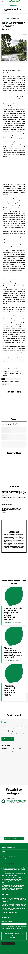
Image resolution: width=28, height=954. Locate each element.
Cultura (5, 57)
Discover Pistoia (8, 615)
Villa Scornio (5, 376)
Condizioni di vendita (12, 952)
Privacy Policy (10, 950)
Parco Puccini (5, 374)
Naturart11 (14, 371)
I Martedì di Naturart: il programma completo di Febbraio (10, 683)
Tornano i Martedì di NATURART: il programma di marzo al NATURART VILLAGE (11, 502)
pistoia (11, 374)
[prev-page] (2, 10)
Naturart (7, 18)
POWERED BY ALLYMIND (14, 949)
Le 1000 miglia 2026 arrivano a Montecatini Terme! (13, 491)
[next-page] (26, 10)
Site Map (19, 952)
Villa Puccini (17, 374)
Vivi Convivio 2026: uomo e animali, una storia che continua (13, 867)
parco (19, 371)
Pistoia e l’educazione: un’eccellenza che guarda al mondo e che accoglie (13, 645)
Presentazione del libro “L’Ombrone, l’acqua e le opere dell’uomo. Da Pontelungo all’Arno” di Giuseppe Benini (13, 873)
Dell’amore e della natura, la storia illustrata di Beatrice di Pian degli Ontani (13, 9)
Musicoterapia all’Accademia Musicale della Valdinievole (12, 496)
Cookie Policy (17, 950)
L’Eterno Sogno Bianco (9, 905)
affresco (8, 371)
